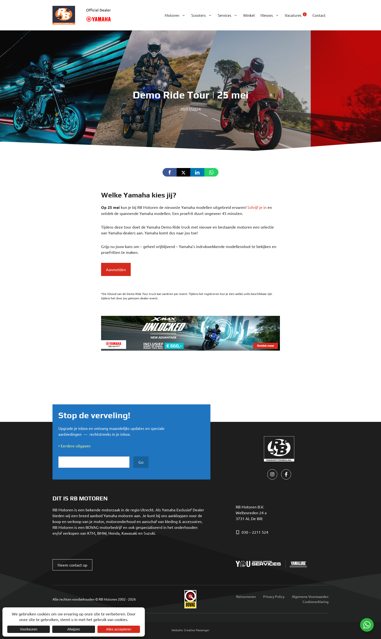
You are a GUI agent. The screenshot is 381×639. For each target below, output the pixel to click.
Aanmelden (116, 269)
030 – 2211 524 (255, 532)
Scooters (203, 15)
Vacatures (296, 15)
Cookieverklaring (316, 601)
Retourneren (246, 596)
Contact (319, 15)
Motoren (176, 15)
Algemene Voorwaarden (310, 596)
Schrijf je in (257, 207)
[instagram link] (272, 474)
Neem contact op (72, 564)
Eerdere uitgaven (76, 445)
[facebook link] (286, 474)
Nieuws (271, 15)
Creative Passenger (196, 630)
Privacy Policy (274, 596)
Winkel (249, 15)
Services (229, 15)
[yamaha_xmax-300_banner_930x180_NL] (190, 348)
